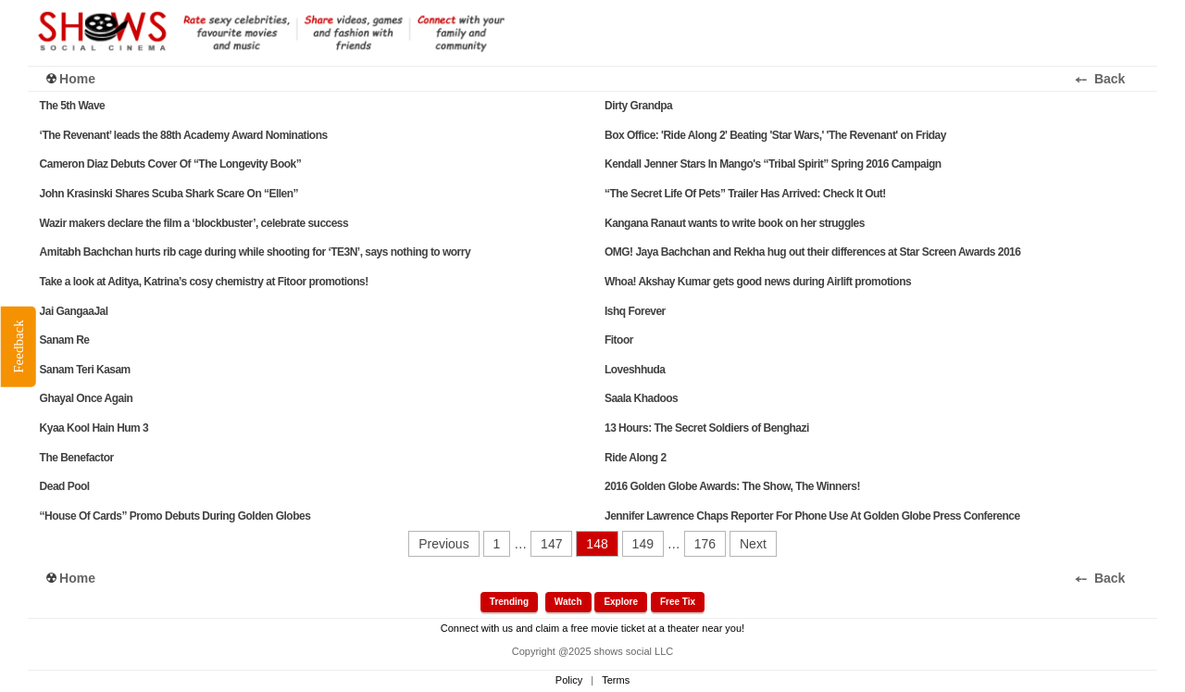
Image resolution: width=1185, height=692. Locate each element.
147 (551, 543)
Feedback (17, 346)
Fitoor (619, 339)
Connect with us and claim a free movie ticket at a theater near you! (592, 628)
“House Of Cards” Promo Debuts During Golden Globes (175, 516)
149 (643, 543)
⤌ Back (1112, 78)
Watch (568, 602)
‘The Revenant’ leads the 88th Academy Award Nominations (184, 135)
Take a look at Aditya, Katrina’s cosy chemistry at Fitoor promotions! (204, 281)
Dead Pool (65, 486)
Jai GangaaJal (74, 311)
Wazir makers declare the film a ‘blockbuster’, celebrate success (194, 223)
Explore (621, 602)
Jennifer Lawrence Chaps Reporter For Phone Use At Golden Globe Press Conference (812, 516)
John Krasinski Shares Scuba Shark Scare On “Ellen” (169, 193)
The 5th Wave (73, 105)
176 (705, 543)
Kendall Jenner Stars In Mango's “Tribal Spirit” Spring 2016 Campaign (773, 163)
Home (77, 78)
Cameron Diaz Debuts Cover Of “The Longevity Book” (171, 163)
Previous (443, 543)
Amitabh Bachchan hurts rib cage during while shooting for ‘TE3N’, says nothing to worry (255, 251)
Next (753, 543)
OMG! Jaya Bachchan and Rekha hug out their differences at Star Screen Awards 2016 (812, 251)
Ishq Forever (635, 311)
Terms (616, 680)
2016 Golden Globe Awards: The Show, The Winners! (732, 486)
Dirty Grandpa (638, 105)
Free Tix (677, 602)
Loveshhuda (635, 369)
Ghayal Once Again (86, 398)
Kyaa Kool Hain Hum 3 (94, 427)
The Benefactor (77, 457)
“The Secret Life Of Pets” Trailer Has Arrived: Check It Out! (745, 193)
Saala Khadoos (641, 398)
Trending (509, 602)
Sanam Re (65, 339)
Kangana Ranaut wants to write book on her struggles (735, 223)
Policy (568, 680)
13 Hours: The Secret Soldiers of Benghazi (707, 427)
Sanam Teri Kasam (85, 369)
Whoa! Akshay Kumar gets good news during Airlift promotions (758, 281)
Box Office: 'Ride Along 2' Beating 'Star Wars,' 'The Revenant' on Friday (775, 135)
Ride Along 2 (636, 457)
